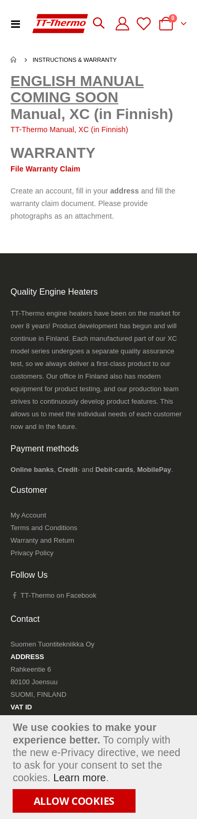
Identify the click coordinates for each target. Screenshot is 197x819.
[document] (100, 767)
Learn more (80, 777)
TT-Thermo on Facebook (53, 595)
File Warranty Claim (45, 169)
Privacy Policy (32, 553)
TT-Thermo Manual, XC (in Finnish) (69, 129)
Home (14, 59)
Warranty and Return (42, 540)
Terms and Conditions (44, 528)
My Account (28, 515)
